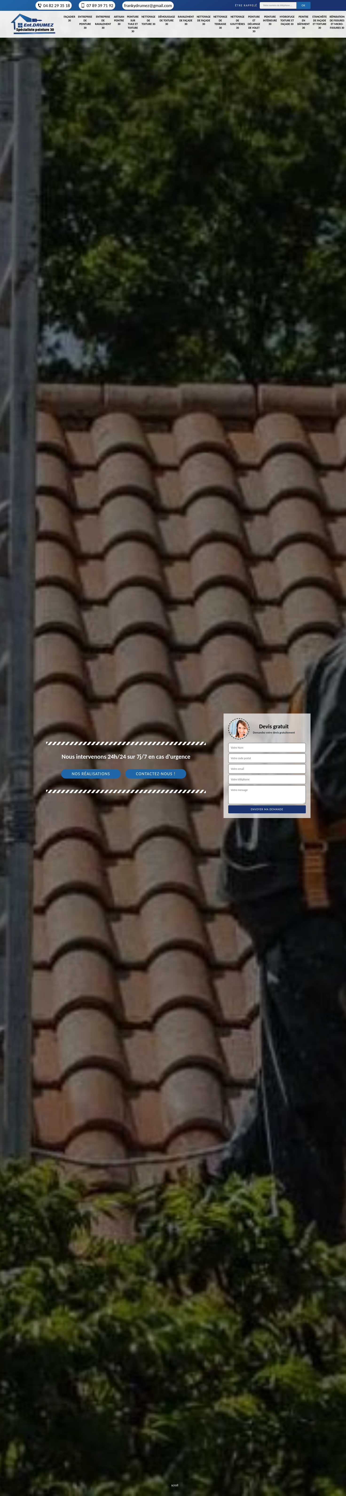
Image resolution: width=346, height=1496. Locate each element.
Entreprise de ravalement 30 (103, 22)
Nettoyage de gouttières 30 (237, 22)
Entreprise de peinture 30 (85, 22)
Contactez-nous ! (156, 773)
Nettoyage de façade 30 (204, 20)
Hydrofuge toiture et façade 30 (287, 20)
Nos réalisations (91, 773)
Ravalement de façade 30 (186, 20)
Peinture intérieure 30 (270, 20)
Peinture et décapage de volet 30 (254, 24)
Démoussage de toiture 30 (166, 20)
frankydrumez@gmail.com (148, 5)
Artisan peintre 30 (119, 20)
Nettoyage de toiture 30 (148, 20)
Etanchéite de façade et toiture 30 (319, 22)
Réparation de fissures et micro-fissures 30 (337, 22)
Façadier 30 (69, 18)
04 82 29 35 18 (53, 5)
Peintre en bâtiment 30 (303, 22)
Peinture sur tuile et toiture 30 (133, 24)
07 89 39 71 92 (97, 5)
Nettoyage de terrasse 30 (220, 22)
